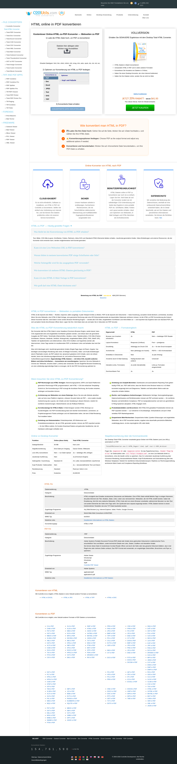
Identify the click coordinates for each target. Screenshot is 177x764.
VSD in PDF (131, 626)
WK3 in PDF (151, 638)
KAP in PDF (51, 643)
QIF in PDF (131, 672)
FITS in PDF (51, 655)
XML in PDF (51, 640)
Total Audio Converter (14, 68)
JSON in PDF (91, 638)
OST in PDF (51, 633)
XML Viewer (10, 143)
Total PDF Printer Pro (13, 98)
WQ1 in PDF (151, 626)
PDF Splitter (10, 85)
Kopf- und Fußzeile (69, 80)
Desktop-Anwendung (103, 15)
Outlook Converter (60, 738)
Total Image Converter (14, 64)
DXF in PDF (151, 628)
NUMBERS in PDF (73, 701)
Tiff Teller (9, 108)
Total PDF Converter (13, 32)
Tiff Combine (10, 105)
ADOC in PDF (91, 631)
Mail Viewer (10, 130)
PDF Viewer (10, 139)
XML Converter (117, 738)
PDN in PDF (91, 652)
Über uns (145, 18)
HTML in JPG (67, 597)
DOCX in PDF (71, 650)
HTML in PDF (91, 628)
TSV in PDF (51, 652)
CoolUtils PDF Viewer (91, 565)
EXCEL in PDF (132, 682)
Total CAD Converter (13, 42)
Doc (47, 81)
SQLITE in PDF (72, 703)
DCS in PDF (71, 633)
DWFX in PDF (152, 669)
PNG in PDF (111, 628)
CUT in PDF (151, 662)
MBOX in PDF (51, 636)
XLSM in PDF (51, 638)
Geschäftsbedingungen (39, 760)
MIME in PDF (51, 718)
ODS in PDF (151, 674)
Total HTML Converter (12, 29)
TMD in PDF (131, 698)
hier (160, 218)
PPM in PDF (131, 628)
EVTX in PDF (111, 643)
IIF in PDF (130, 677)
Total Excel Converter (14, 39)
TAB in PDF (51, 689)
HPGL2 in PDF (72, 652)
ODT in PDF (151, 631)
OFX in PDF (131, 674)
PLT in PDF (51, 674)
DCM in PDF (131, 640)
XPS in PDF (71, 648)
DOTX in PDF (111, 703)
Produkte (119, 15)
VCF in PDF (71, 655)
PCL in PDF (111, 638)
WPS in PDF (131, 696)
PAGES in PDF (72, 698)
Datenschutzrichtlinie (44, 757)
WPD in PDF (131, 693)
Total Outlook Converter (14, 55)
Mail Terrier (10, 119)
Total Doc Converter (13, 35)
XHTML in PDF (92, 633)
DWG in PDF (151, 665)
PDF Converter (47, 738)
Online (89, 15)
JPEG (48, 88)
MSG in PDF (91, 643)
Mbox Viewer (10, 133)
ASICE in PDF (71, 720)
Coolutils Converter (13, 26)
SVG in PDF (51, 650)
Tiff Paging (10, 101)
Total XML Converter (13, 48)
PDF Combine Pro (12, 82)
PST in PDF (51, 631)
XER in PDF (111, 645)
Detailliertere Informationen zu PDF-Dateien (98, 578)
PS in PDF (130, 631)
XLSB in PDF (51, 691)
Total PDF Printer (12, 95)
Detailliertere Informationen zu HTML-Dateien (99, 520)
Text (47, 92)
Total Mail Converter (13, 52)
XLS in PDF (71, 626)
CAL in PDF (111, 640)
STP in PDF (51, 686)
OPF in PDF (71, 718)
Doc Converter (82, 738)
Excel (48, 85)
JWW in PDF (151, 660)
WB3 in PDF (71, 631)
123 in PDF (151, 640)
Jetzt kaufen (140, 108)
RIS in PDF (91, 657)
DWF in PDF (91, 626)
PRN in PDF (111, 626)
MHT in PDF (91, 648)
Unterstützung (133, 15)
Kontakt (146, 15)
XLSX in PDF (71, 628)
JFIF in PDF (91, 650)
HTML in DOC (112, 597)
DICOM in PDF (72, 638)
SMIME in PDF (52, 720)
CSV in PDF (51, 657)
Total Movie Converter (14, 71)
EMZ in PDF (131, 636)
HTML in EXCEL (47, 597)
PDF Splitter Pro (12, 88)
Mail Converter (72, 738)
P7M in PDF (91, 645)
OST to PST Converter (14, 61)
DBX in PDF (71, 710)
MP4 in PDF (71, 636)
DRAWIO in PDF (92, 655)
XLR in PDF (151, 636)
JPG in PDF (111, 631)
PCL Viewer (10, 136)
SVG (47, 96)
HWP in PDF (131, 691)
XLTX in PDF (51, 645)
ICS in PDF (131, 679)
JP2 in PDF (131, 633)
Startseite (78, 15)
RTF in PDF (111, 696)
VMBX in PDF (71, 715)
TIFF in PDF (111, 636)
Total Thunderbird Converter (16, 58)
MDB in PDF (71, 693)
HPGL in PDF (71, 643)
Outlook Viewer (11, 127)
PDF (47, 78)
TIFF (47, 99)
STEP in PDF (51, 684)
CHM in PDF (51, 628)
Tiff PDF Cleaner (12, 92)
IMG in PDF (71, 640)
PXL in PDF (151, 633)
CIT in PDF (131, 638)
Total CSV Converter (13, 45)
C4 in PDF (50, 626)
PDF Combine (11, 79)
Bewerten (103, 298)
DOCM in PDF (132, 689)
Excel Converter (106, 738)
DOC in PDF (111, 693)
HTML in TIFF (89, 597)
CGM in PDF (51, 648)
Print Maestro (11, 116)
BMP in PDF (111, 633)
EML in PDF (71, 657)
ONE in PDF (111, 689)
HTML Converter (93, 738)
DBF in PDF (71, 645)
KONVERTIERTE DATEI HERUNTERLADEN (68, 109)
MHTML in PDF (92, 636)
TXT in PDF (91, 640)
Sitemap (34, 757)
